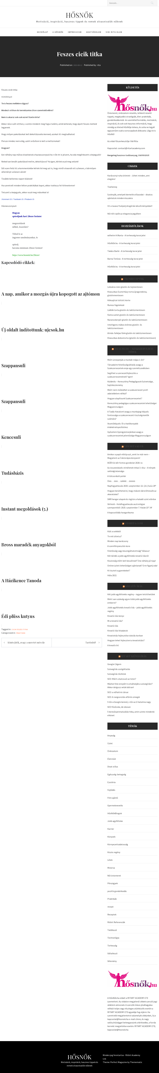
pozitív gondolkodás (117, 891)
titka (25, 629)
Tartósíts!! (90, 642)
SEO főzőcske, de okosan (119, 707)
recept (110, 906)
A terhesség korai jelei (135, 235)
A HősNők (58, 32)
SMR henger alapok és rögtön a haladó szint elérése (131, 499)
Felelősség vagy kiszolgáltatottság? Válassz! (128, 550)
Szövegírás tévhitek (116, 674)
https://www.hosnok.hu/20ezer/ (26, 255)
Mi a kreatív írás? (115, 620)
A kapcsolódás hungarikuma (120, 512)
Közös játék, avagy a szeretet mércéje (26, 642)
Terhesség (112, 945)
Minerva (111, 867)
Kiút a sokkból (114, 531)
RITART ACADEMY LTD (137, 998)
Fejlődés (111, 790)
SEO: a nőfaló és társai (117, 692)
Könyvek (111, 836)
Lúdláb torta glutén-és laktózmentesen (126, 310)
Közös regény (113, 852)
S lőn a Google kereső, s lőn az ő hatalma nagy (129, 702)
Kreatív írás (133, 586)
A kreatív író (113, 645)
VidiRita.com (134, 523)
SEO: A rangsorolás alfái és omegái (123, 697)
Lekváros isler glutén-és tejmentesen (125, 287)
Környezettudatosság (117, 844)
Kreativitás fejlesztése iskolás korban (125, 635)
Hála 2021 (112, 575)
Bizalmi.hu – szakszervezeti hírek (133, 350)
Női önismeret (114, 875)
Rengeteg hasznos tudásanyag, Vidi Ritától (128, 155)
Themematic (136, 1062)
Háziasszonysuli (8, 206)
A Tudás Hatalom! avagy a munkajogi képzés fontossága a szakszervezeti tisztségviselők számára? (128, 415)
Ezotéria (111, 782)
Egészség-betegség (116, 774)
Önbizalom (112, 751)
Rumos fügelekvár (115, 305)
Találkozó (112, 930)
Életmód (111, 758)
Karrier (110, 828)
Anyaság (111, 735)
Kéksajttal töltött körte (118, 300)
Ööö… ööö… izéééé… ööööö (121, 481)
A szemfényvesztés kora (118, 546)
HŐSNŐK (79, 15)
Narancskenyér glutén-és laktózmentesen (127, 319)
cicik (14, 629)
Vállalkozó (112, 953)
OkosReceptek (134, 278)
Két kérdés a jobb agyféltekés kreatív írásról (128, 555)
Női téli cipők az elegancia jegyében (124, 213)
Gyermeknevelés (115, 805)
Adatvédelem (93, 32)
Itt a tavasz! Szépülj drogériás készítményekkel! (129, 206)
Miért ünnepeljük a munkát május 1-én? (125, 359)
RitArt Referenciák (116, 922)
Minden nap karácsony (117, 541)
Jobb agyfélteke (115, 821)
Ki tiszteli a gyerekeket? (118, 570)
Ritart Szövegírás (133, 656)
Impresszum (75, 32)
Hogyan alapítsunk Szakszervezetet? (124, 398)
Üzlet (110, 743)
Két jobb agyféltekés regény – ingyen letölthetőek (131, 594)
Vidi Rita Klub (114, 32)
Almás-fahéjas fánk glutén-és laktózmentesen (129, 333)
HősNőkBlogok (114, 813)
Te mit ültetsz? (114, 536)
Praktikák (20, 633)
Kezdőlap (42, 32)
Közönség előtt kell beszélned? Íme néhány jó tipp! (131, 560)
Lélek (109, 860)
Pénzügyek (112, 883)
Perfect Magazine (118, 1062)
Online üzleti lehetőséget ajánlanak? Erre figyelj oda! (132, 565)
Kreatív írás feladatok (117, 630)
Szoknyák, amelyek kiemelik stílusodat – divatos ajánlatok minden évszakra (130, 196)
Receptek (111, 914)
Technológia (113, 937)
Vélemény (112, 961)
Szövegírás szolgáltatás (118, 669)
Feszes (19, 629)
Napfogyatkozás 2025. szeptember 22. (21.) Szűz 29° (131, 485)
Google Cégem (114, 664)
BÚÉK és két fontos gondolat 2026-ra (124, 462)
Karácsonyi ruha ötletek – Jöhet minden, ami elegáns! (128, 177)
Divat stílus (112, 766)
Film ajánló (112, 797)
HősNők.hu (112, 243)
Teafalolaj (112, 186)
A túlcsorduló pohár (116, 476)
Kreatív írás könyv (115, 616)
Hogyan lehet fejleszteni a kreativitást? (126, 640)
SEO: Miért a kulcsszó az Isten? (121, 678)
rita (99, 65)
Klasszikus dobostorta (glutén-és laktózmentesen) (131, 338)
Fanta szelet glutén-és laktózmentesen (126, 314)
